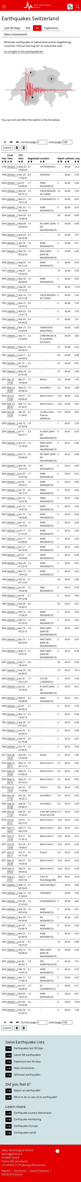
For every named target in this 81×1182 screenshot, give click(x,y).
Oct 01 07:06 (10, 397)
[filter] (4, 161)
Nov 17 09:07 (10, 829)
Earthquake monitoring (27, 1119)
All (37, 28)
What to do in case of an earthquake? (35, 1097)
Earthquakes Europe (26, 1126)
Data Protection (39, 1170)
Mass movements (15, 34)
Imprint (6, 1170)
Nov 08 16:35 (10, 756)
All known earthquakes (27, 1074)
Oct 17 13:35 (10, 838)
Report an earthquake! (27, 1090)
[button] (5, 6)
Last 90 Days (12, 28)
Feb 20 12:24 (10, 413)
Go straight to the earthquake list (23, 51)
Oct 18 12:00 (10, 846)
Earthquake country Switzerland (32, 1112)
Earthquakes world (25, 1132)
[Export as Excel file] (17, 147)
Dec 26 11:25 (10, 797)
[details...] (12, 166)
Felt (28, 28)
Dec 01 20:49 (10, 862)
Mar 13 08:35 (11, 405)
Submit (7, 147)
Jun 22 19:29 (10, 789)
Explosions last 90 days (27, 1061)
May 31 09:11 (11, 764)
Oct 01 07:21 (10, 821)
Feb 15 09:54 (10, 870)
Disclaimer (20, 1170)
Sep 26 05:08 (10, 805)
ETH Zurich (16, 1174)
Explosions (51, 28)
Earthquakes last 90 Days (28, 1048)
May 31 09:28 (11, 773)
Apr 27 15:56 (10, 381)
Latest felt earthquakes (27, 1055)
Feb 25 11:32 (10, 813)
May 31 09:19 (11, 781)
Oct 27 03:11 (10, 854)
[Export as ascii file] (23, 147)
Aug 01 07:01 (10, 878)
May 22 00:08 (11, 389)
